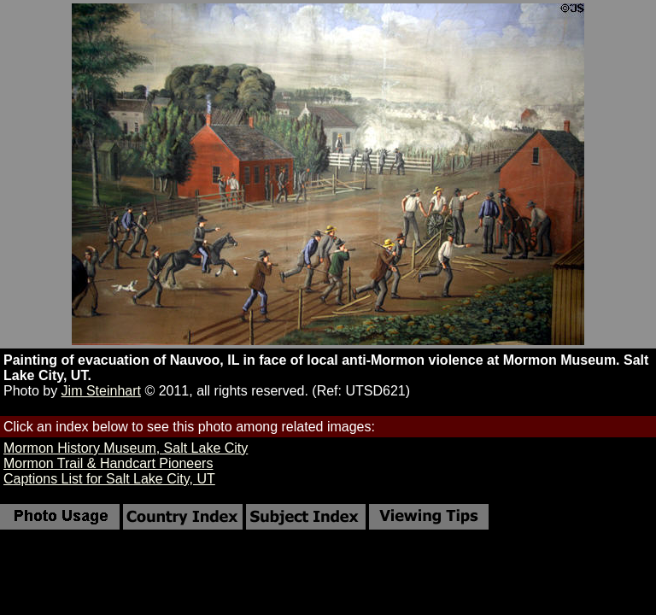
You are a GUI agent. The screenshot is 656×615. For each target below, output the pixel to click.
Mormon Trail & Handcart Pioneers (108, 463)
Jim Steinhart (101, 391)
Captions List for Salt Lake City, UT (109, 479)
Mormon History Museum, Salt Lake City (125, 448)
